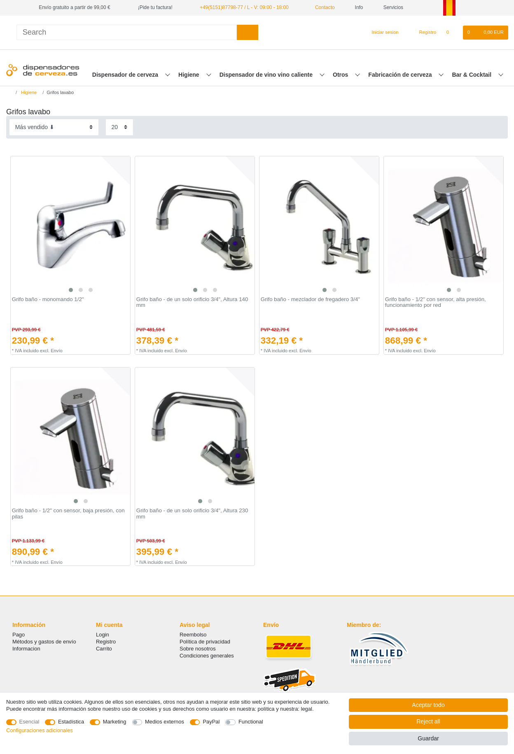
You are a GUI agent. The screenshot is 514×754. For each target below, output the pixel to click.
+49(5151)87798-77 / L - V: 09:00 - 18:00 (244, 7)
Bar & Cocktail (472, 74)
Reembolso (193, 634)
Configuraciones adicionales (39, 730)
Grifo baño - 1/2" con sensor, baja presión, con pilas (68, 514)
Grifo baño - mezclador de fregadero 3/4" (310, 299)
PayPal (211, 722)
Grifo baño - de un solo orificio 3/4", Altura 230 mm (192, 514)
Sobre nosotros (198, 649)
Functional (250, 722)
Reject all (428, 721)
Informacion (26, 649)
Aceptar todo (428, 705)
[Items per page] (119, 127)
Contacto (322, 7)
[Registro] (423, 33)
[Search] (247, 32)
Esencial (29, 722)
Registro (106, 642)
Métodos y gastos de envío (44, 642)
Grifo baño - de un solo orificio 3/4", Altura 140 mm (192, 303)
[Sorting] (53, 127)
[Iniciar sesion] (381, 33)
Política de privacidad (205, 642)
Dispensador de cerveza (126, 74)
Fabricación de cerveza (400, 74)
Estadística (71, 722)
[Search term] (126, 32)
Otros (341, 74)
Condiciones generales (207, 656)
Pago (18, 634)
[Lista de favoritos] (452, 33)
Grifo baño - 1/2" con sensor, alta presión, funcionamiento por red (435, 303)
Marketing (114, 722)
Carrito (104, 649)
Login (102, 634)
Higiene (189, 74)
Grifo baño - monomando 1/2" (48, 299)
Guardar (428, 738)
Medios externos (164, 722)
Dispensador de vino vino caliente (267, 74)
